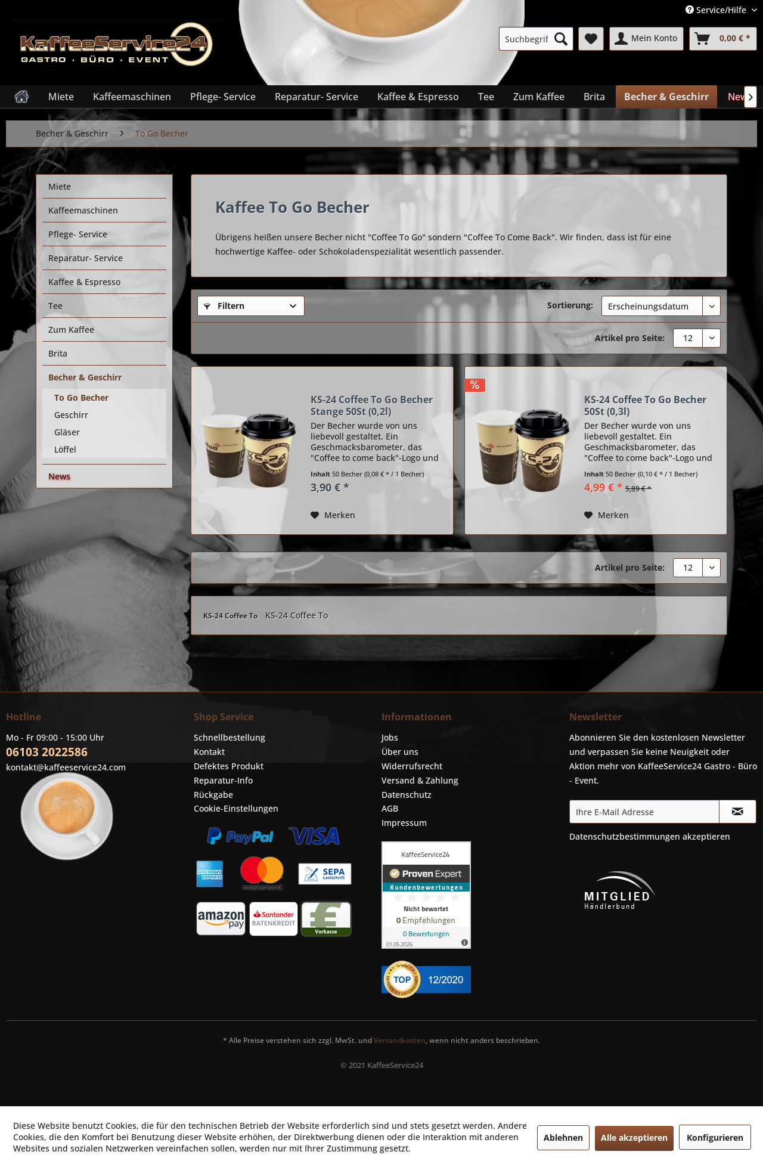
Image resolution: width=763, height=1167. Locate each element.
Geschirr (71, 414)
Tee (55, 305)
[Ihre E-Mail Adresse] (644, 812)
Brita (57, 353)
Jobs (390, 737)
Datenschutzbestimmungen (624, 836)
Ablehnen (563, 1137)
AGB (390, 808)
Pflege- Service (77, 234)
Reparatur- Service (85, 258)
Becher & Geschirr (85, 377)
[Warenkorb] (723, 39)
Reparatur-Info (223, 780)
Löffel (65, 449)
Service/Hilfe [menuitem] (717, 10)
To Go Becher (81, 397)
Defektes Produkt (228, 766)
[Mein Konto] (646, 39)
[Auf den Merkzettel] (333, 515)
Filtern (224, 305)
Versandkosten (400, 1040)
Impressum (404, 822)
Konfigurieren (715, 1137)
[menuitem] (536, 39)
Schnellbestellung (229, 737)
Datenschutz (407, 794)
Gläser (67, 432)
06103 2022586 (47, 752)
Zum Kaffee (71, 329)
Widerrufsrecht (412, 766)
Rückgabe (213, 794)
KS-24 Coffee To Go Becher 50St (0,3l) (645, 405)
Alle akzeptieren (634, 1137)
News (59, 476)
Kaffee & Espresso (84, 281)
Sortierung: (570, 305)
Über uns (400, 751)
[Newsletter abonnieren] (737, 812)
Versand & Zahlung (420, 780)
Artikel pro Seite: (630, 337)
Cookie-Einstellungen (236, 808)
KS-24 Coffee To (231, 616)
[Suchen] (560, 39)
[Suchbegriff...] (536, 39)
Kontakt (209, 751)
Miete (59, 186)
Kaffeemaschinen (83, 210)
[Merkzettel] (591, 39)
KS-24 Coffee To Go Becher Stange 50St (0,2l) (372, 405)
